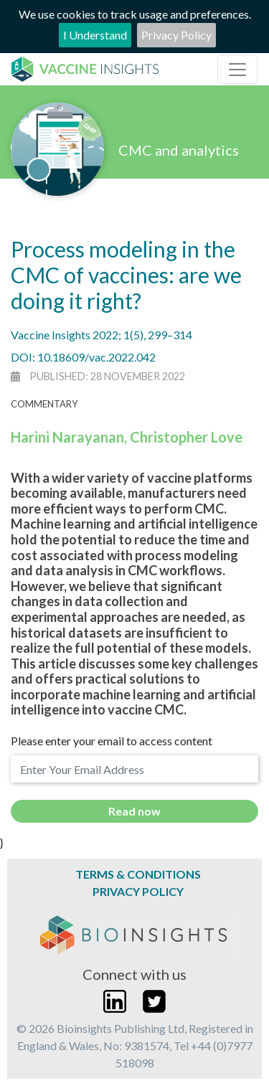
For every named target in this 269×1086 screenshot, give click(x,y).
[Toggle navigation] (237, 69)
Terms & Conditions (138, 874)
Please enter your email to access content (111, 740)
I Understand (95, 35)
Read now (134, 811)
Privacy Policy (176, 35)
